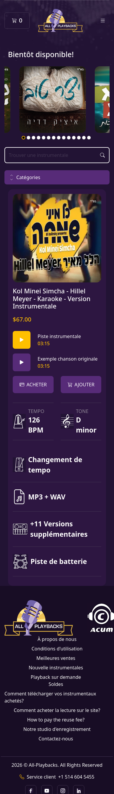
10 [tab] (69, 137)
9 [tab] (64, 137)
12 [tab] (79, 137)
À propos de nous (57, 639)
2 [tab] (28, 137)
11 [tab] (74, 137)
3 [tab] (34, 137)
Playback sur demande (55, 677)
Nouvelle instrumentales (56, 667)
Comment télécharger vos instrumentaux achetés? (50, 697)
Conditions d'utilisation (56, 648)
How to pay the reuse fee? (55, 719)
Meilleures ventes (55, 658)
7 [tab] (54, 137)
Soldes (56, 684)
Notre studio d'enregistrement (57, 729)
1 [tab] (23, 137)
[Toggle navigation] (103, 20)
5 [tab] (44, 137)
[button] (57, 177)
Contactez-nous (55, 738)
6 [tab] (49, 137)
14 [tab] (89, 137)
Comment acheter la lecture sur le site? (57, 710)
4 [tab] (39, 137)
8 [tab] (59, 137)
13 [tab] (84, 137)
